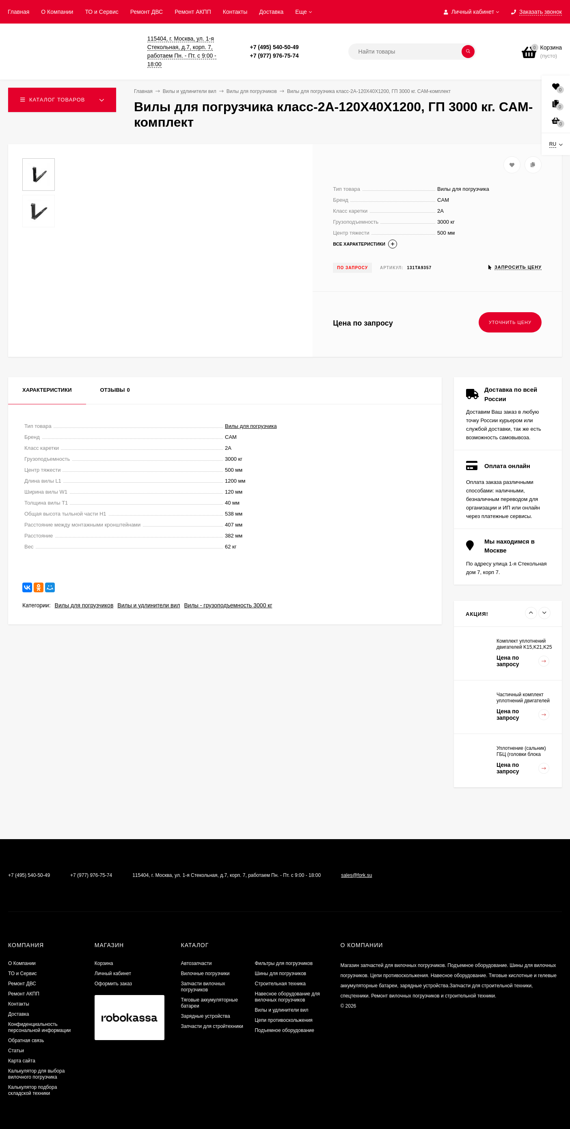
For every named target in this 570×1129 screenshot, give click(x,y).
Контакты (235, 12)
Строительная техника (280, 984)
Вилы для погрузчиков (84, 605)
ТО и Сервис (101, 12)
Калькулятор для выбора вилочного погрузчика (36, 1074)
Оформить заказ (113, 984)
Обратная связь (26, 1040)
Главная (18, 12)
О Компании (57, 12)
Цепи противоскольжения (283, 1020)
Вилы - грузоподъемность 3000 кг (228, 605)
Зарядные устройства (205, 1016)
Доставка (271, 12)
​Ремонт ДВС (146, 12)
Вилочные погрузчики (205, 973)
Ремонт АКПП (193, 12)
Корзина (104, 963)
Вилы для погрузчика (251, 426)
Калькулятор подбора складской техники (32, 1090)
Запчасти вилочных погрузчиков (203, 987)
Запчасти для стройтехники (212, 1026)
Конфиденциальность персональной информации (39, 1027)
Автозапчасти (196, 963)
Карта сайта (21, 1061)
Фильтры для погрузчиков (284, 963)
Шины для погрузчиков (280, 973)
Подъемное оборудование (284, 1030)
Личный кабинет (113, 973)
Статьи (16, 1050)
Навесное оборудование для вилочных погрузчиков (287, 997)
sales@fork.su (356, 875)
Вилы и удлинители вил (148, 605)
